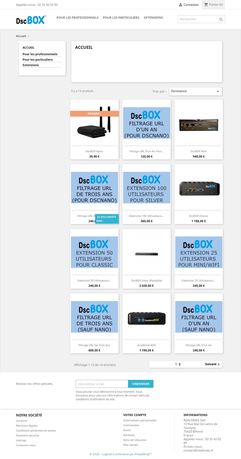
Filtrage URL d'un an (199, 345)
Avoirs (127, 430)
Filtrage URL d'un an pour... (146, 151)
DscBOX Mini (199, 151)
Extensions (153, 17)
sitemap (21, 440)
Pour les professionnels (77, 17)
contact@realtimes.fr (199, 450)
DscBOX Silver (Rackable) (146, 280)
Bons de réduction (134, 440)
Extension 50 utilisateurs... (94, 280)
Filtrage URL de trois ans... (94, 216)
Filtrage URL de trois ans (94, 345)
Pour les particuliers (121, 17)
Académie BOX (146, 345)
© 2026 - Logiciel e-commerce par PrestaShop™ (121, 454)
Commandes (131, 425)
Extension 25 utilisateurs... (198, 280)
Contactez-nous (26, 445)
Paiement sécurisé (27, 435)
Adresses (129, 435)
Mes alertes (130, 445)
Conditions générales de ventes (36, 430)
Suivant (213, 364)
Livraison (21, 420)
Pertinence (195, 91)
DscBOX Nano (94, 151)
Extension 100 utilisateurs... (146, 216)
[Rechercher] (201, 19)
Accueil (28, 47)
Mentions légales (27, 425)
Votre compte (134, 415)
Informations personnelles (140, 420)
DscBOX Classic (198, 216)
